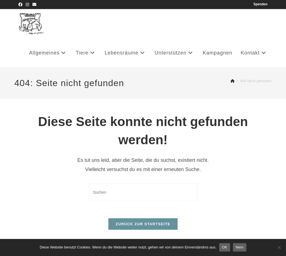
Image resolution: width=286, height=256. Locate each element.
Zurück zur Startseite (143, 224)
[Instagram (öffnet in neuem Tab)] (27, 4)
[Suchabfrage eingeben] (143, 192)
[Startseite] (232, 81)
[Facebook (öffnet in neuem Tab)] (21, 4)
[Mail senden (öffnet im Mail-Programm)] (34, 4)
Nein (240, 247)
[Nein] (279, 247)
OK (224, 247)
